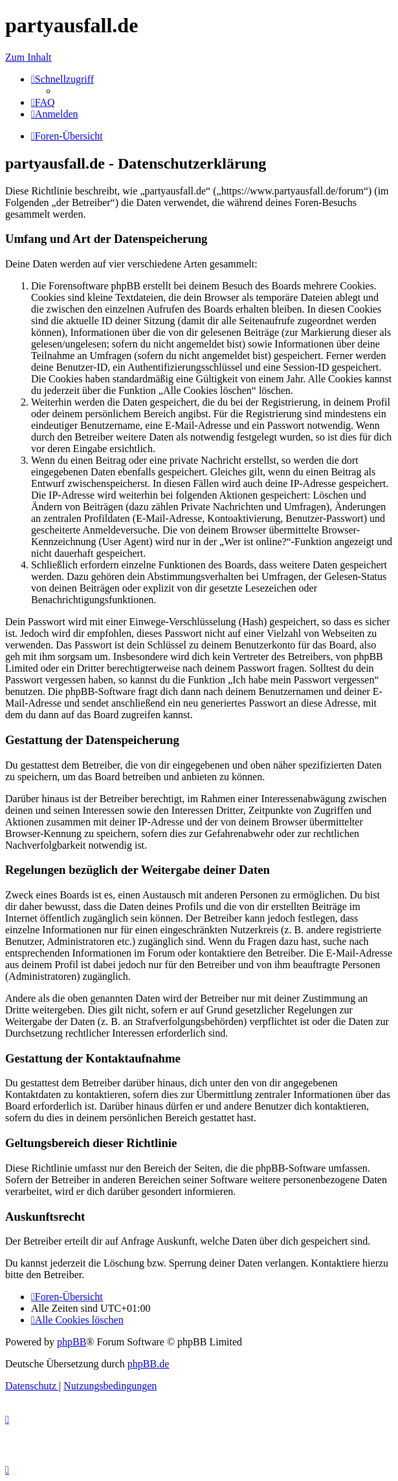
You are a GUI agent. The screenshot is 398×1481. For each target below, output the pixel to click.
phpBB (71, 1341)
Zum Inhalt (28, 57)
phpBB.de (148, 1363)
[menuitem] (43, 102)
